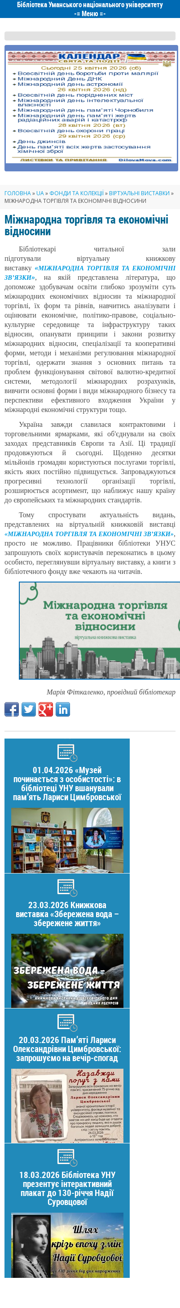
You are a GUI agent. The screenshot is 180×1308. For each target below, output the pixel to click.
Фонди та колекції (76, 193)
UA (40, 193)
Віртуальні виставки (139, 193)
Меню (90, 13)
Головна (17, 193)
